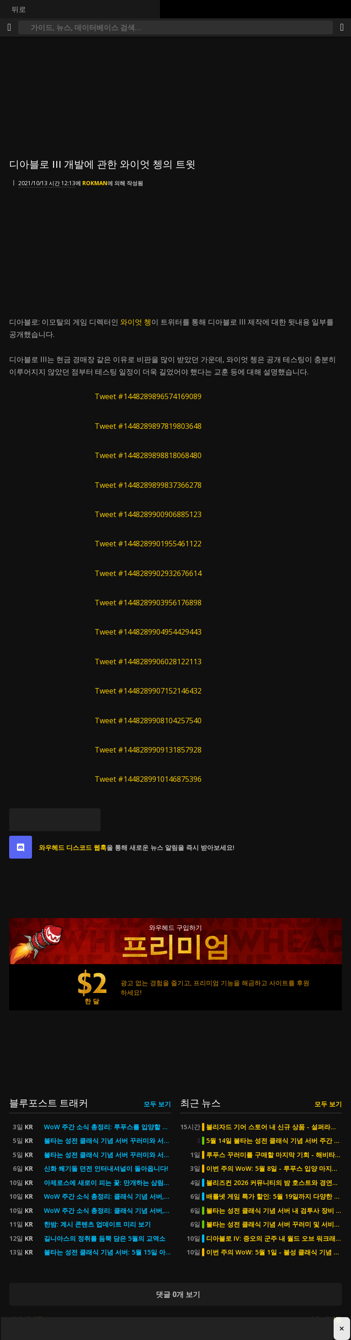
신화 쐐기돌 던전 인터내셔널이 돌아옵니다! (106, 1168)
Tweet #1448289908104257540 (148, 720)
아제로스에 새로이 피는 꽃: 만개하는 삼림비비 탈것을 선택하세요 (107, 1183)
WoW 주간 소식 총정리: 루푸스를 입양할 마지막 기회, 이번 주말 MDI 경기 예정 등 (107, 1127)
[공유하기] (342, 27)
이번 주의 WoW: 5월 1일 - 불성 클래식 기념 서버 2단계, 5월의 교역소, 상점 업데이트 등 (274, 1252)
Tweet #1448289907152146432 (148, 691)
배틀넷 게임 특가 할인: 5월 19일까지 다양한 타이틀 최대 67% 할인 (274, 1196)
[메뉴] (9, 27)
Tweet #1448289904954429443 (148, 632)
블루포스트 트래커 (48, 1102)
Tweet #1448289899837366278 (148, 485)
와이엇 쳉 (135, 322)
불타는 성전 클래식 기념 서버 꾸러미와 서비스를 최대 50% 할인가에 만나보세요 (107, 1141)
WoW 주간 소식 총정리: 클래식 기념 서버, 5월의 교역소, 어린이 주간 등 (107, 1196)
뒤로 (18, 9)
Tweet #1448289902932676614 (148, 573)
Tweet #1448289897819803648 (148, 426)
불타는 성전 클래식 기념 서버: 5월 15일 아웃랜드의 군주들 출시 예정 (107, 1252)
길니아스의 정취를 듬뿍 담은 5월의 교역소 (104, 1238)
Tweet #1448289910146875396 (148, 779)
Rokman (94, 183)
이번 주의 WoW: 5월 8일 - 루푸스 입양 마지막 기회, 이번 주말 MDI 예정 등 (274, 1168)
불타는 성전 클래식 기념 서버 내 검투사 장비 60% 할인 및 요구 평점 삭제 (274, 1211)
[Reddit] (66, 819)
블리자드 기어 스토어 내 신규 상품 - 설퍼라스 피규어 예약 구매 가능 (274, 1127)
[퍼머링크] (89, 819)
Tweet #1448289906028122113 (148, 662)
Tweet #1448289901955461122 (148, 544)
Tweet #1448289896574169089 (148, 396)
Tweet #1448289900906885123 (148, 514)
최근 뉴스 (200, 1102)
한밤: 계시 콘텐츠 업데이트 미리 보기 (97, 1224)
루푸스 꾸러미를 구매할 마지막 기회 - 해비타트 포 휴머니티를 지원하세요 (274, 1155)
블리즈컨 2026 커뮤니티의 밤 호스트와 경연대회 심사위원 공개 (274, 1183)
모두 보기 (157, 1104)
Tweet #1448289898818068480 (148, 455)
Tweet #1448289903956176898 (148, 603)
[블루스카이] (20, 819)
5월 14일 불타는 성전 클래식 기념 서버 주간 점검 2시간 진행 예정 (274, 1141)
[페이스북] (43, 819)
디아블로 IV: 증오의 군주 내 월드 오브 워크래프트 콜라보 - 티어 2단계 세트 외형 (274, 1238)
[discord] (20, 847)
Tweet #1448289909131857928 (148, 750)
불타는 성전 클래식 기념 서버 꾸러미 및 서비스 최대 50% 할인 (274, 1224)
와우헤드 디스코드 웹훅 (72, 847)
